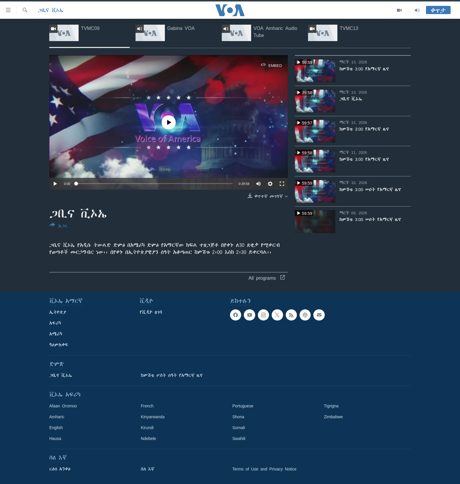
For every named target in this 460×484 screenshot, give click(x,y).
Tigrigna (331, 406)
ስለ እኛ (147, 469)
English (56, 427)
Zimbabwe (333, 416)
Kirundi (147, 427)
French (147, 406)
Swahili (238, 438)
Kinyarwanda (153, 416)
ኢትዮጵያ (57, 312)
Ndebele (148, 438)
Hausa (55, 438)
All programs (266, 278)
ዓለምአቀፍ (58, 345)
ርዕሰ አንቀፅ (59, 469)
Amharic (56, 416)
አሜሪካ (55, 334)
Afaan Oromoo (63, 406)
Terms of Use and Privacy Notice (264, 469)
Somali (238, 427)
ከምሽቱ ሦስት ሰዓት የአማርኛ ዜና (172, 375)
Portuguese (242, 406)
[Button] (59, 226)
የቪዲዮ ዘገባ (151, 312)
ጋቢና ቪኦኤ (50, 10)
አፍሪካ (55, 323)
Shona (238, 416)
